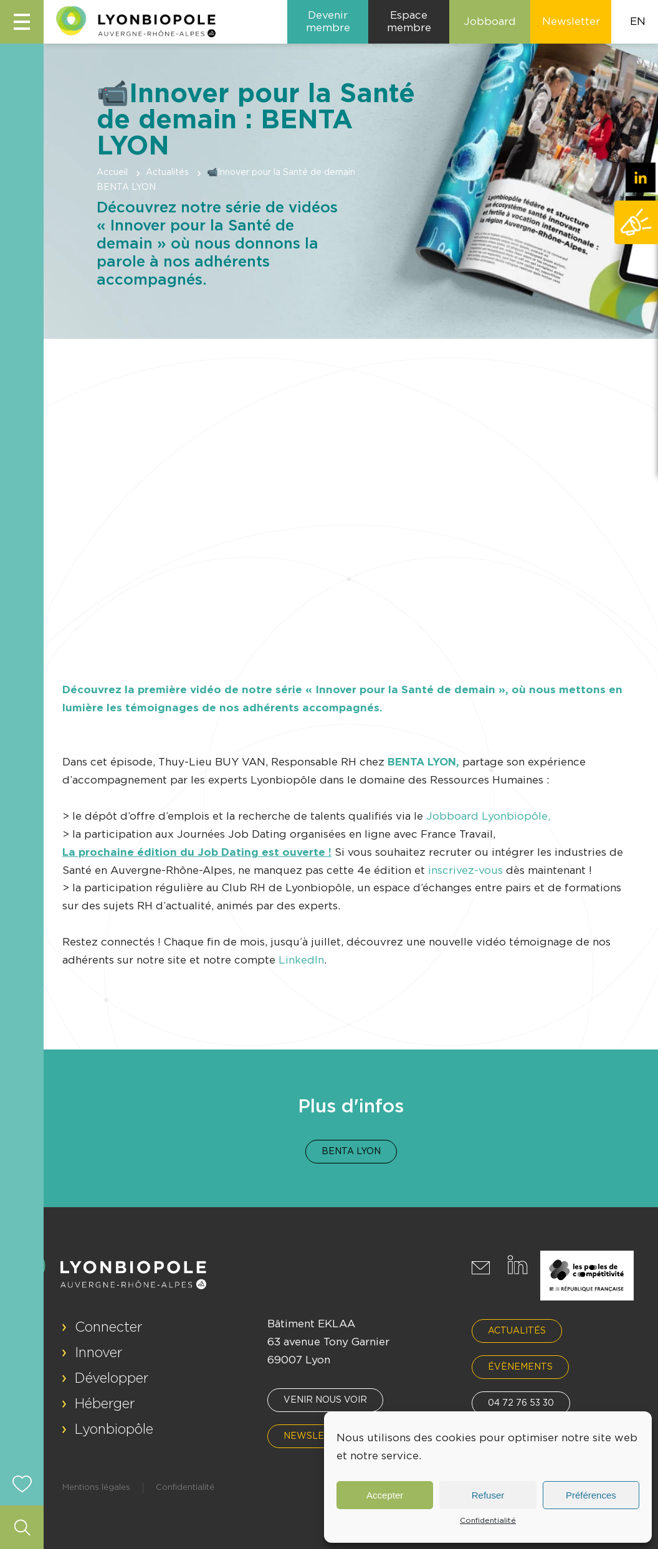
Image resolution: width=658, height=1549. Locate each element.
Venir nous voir (325, 1400)
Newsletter (317, 1436)
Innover (99, 1353)
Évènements (520, 1367)
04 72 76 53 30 (521, 1403)
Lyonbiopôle (114, 1429)
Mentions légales (96, 1488)
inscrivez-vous (465, 870)
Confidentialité (488, 1520)
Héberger (105, 1404)
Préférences (591, 1495)
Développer (112, 1378)
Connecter (109, 1327)
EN (638, 21)
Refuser (488, 1495)
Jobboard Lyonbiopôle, (486, 816)
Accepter (384, 1495)
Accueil (112, 172)
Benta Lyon (351, 1151)
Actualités (167, 172)
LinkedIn (301, 960)
